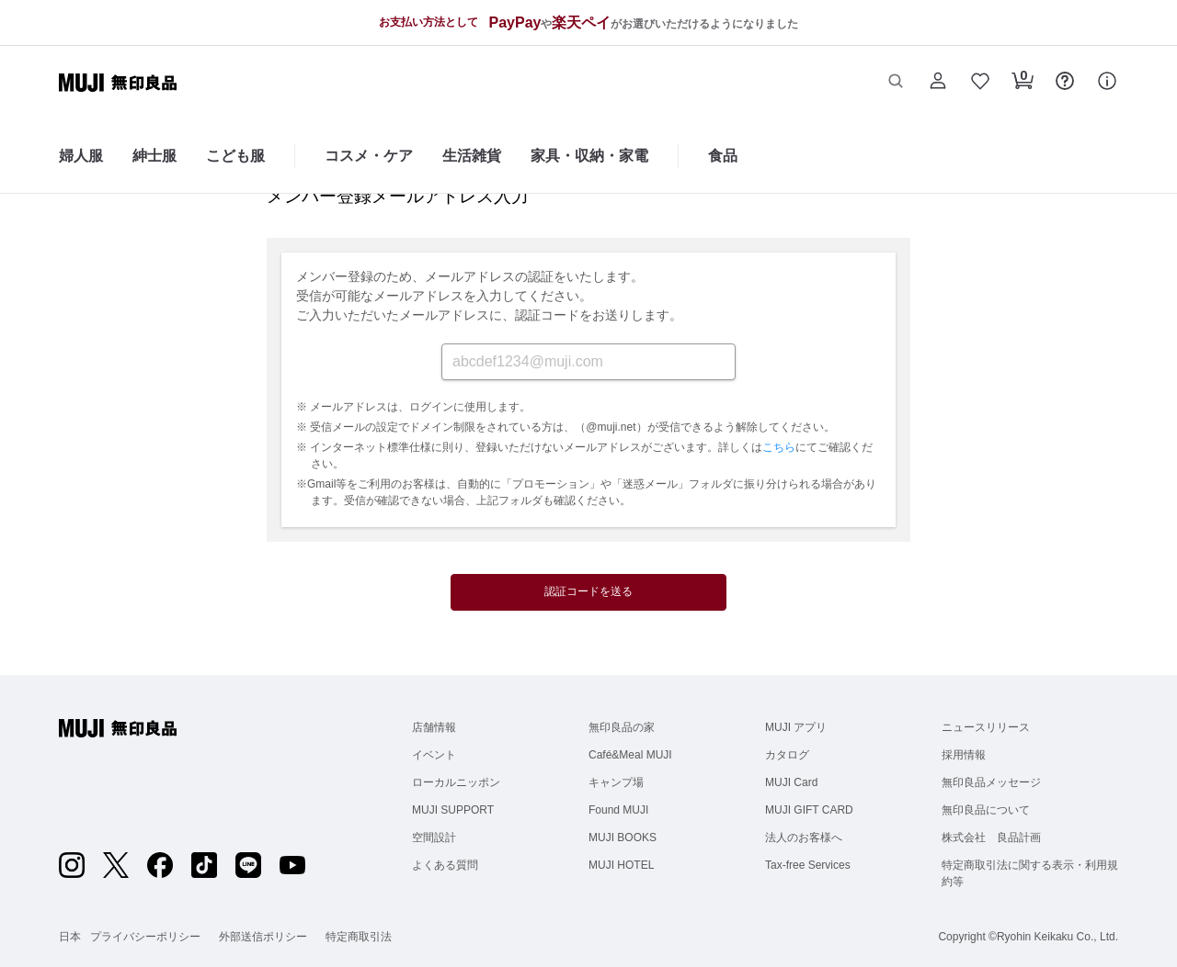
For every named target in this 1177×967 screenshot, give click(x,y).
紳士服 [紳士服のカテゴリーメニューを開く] (154, 155)
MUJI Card (791, 782)
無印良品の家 (621, 727)
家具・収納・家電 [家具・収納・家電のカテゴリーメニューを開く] (589, 155)
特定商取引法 (359, 936)
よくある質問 (445, 865)
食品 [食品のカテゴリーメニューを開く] (722, 155)
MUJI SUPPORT (453, 810)
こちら (778, 447)
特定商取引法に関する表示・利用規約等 (1030, 873)
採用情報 (964, 754)
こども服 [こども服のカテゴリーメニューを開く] (235, 155)
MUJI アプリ (796, 727)
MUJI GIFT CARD (809, 810)
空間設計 (434, 837)
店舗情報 (434, 727)
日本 (70, 936)
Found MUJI (618, 810)
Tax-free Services (808, 865)
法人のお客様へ (803, 837)
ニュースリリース (986, 727)
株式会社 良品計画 (991, 837)
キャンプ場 (616, 782)
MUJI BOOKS (622, 837)
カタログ (787, 754)
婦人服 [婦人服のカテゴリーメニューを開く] (81, 155)
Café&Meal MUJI (630, 754)
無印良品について (986, 810)
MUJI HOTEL (621, 865)
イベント (434, 754)
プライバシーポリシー (145, 936)
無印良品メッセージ (991, 782)
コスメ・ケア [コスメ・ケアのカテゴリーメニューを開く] (369, 155)
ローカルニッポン (456, 782)
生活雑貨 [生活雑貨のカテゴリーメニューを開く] (471, 155)
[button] (896, 82)
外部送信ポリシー (263, 936)
